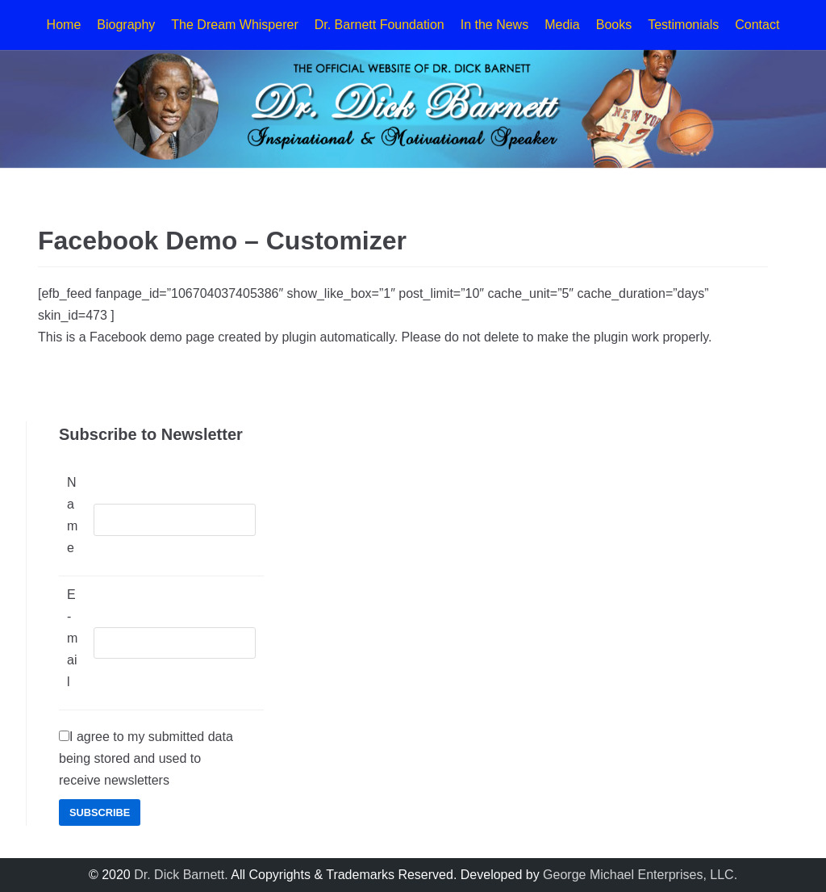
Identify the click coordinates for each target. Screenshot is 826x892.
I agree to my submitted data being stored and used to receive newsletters (146, 758)
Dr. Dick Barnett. (180, 875)
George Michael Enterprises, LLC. (640, 875)
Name (72, 515)
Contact (757, 24)
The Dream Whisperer (234, 24)
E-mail (72, 638)
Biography (126, 24)
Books (614, 24)
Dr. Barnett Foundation (379, 24)
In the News (494, 24)
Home (64, 24)
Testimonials (683, 24)
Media (562, 24)
